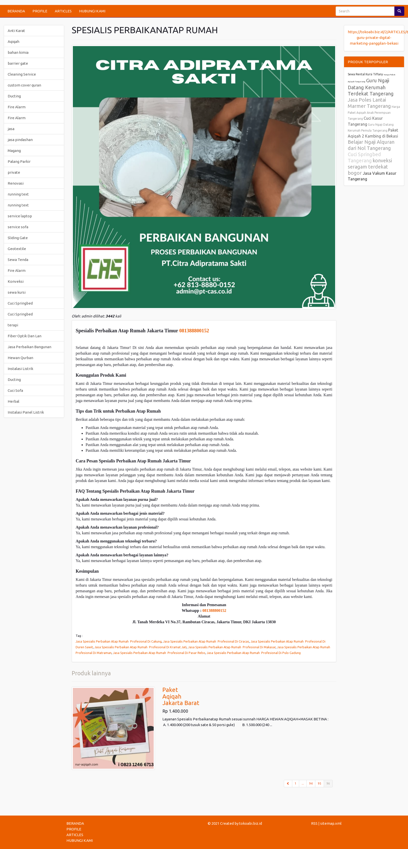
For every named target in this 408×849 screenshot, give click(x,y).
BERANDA (16, 11)
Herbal (13, 401)
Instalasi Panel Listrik (26, 412)
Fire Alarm (17, 107)
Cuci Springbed (20, 303)
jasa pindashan (20, 140)
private (14, 172)
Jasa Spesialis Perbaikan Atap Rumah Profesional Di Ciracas (206, 641)
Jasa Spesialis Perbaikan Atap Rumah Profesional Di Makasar (232, 647)
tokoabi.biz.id (250, 823)
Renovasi (16, 183)
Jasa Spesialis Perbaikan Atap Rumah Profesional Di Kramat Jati (140, 647)
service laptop (20, 216)
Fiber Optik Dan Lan (24, 336)
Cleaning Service (22, 74)
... (303, 783)
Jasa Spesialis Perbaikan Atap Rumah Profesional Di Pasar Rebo (159, 652)
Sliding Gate (18, 238)
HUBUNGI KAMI (92, 11)
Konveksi (16, 281)
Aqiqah (13, 41)
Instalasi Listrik (20, 369)
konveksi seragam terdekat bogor (370, 167)
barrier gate (18, 63)
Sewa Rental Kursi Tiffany (365, 74)
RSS (314, 823)
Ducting (14, 96)
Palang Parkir (19, 161)
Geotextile (17, 249)
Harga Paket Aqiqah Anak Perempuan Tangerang (374, 112)
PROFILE (39, 11)
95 (319, 783)
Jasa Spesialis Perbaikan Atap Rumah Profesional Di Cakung (119, 641)
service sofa (18, 227)
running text (18, 194)
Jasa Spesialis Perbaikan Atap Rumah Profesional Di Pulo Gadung (254, 652)
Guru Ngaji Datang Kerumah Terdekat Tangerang (371, 87)
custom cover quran (24, 85)
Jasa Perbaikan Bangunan (29, 347)
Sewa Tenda (18, 259)
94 (311, 783)
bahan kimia (18, 52)
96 (329, 783)
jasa (11, 129)
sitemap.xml (331, 823)
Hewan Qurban (20, 358)
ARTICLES (63, 11)
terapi (13, 325)
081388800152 (194, 330)
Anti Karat (16, 30)
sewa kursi (17, 292)
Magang (14, 150)
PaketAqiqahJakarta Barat (180, 696)
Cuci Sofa (15, 390)
